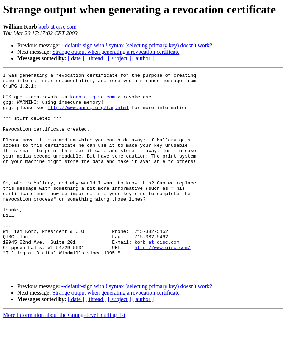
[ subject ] (119, 58)
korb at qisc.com (57, 27)
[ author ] (143, 58)
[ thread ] (96, 58)
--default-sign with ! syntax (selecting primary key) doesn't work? (136, 45)
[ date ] (76, 58)
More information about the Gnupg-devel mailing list (64, 355)
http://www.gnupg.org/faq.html (88, 115)
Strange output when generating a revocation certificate (116, 52)
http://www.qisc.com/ (163, 283)
